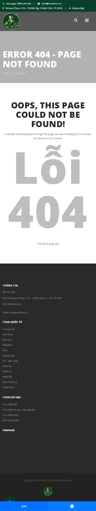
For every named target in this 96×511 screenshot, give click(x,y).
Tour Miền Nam (11, 415)
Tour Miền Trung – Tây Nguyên (19, 409)
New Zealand (10, 382)
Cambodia (8, 387)
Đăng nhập (76, 8)
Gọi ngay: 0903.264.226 (17, 3)
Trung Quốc (9, 329)
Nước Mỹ (7, 376)
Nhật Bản (7, 345)
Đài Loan (7, 339)
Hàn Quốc (8, 334)
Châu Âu (7, 366)
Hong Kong (8, 355)
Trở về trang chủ (48, 244)
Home (6, 73)
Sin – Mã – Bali (10, 360)
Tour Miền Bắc (10, 404)
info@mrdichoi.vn (50, 3)
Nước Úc (7, 371)
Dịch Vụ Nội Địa (11, 420)
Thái (5, 350)
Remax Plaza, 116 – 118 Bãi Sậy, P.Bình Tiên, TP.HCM (33, 8)
